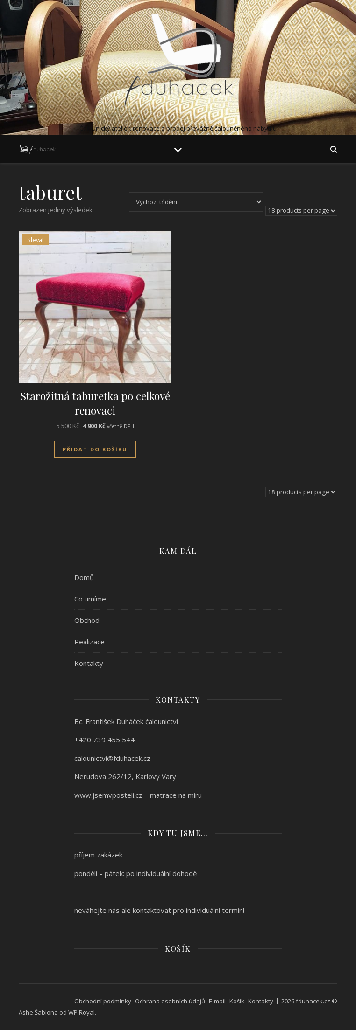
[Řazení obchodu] (196, 202)
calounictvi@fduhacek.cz (112, 758)
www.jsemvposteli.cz (108, 795)
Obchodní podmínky (102, 1001)
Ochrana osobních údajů (170, 1001)
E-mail (217, 1001)
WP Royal (81, 1012)
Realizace (89, 641)
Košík (236, 1001)
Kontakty (88, 663)
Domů (84, 577)
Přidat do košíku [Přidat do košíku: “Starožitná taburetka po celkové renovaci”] (95, 449)
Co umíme (90, 598)
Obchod (87, 620)
